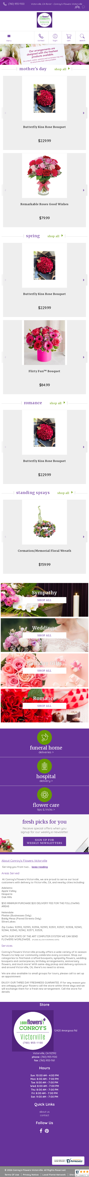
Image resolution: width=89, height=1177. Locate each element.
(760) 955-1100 (16, 3)
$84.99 (44, 385)
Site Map (74, 1174)
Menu (9, 40)
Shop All (60, 69)
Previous (5, 113)
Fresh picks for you (44, 826)
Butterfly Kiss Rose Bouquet (44, 127)
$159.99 (45, 564)
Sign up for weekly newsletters (44, 841)
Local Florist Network (54, 1174)
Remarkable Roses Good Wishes (44, 204)
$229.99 (44, 140)
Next (84, 113)
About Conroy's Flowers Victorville (24, 860)
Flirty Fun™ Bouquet (44, 371)
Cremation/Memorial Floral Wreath (44, 550)
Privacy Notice (31, 1174)
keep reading (40, 866)
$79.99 (44, 218)
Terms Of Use (12, 1174)
